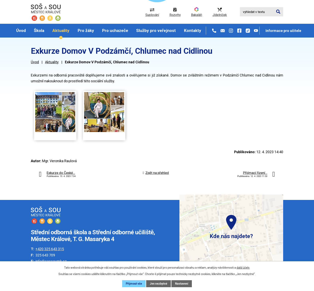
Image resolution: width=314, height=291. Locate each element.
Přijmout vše (134, 283)
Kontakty (192, 30)
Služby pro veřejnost (156, 30)
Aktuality (60, 30)
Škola (39, 30)
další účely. (243, 267)
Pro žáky (86, 30)
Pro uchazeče (115, 30)
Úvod (21, 30)
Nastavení (181, 283)
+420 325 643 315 (49, 249)
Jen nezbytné (158, 283)
